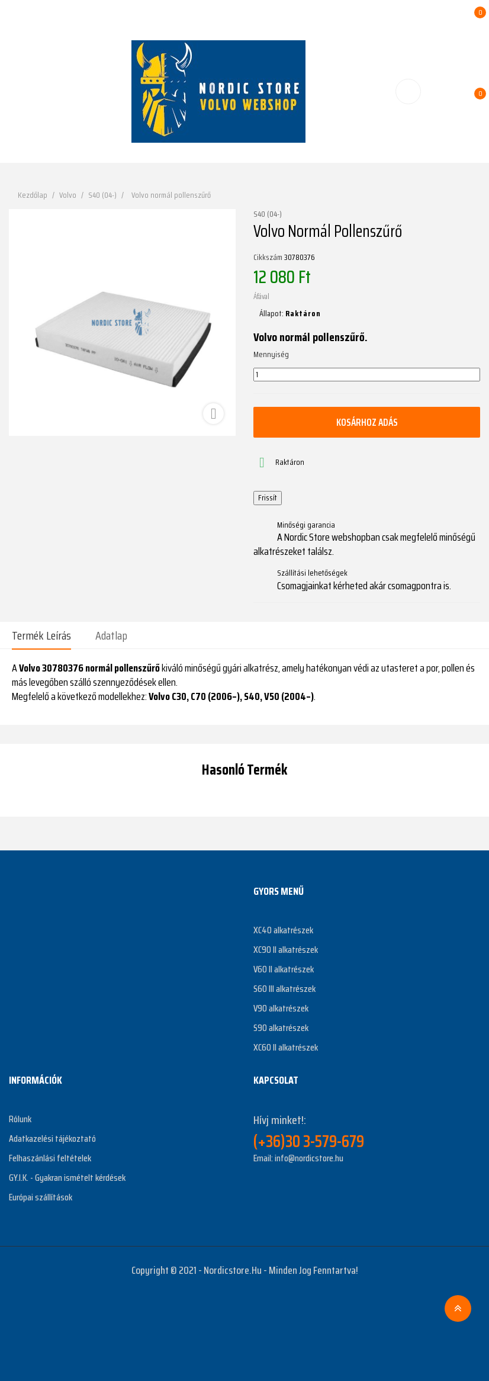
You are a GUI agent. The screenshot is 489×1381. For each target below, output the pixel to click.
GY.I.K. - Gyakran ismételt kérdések (67, 1177)
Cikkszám (267, 257)
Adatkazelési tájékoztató (52, 1138)
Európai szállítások (40, 1197)
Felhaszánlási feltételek (50, 1158)
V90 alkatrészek (280, 1008)
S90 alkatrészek (280, 1027)
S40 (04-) (267, 214)
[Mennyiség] (366, 375)
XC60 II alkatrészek (285, 1047)
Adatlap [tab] (111, 635)
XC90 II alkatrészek (285, 949)
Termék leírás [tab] (41, 635)
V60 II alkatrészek (283, 969)
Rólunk (20, 1119)
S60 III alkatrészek (284, 988)
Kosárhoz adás (367, 422)
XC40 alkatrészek (283, 930)
